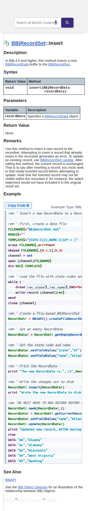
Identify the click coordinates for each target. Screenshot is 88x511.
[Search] (71, 23)
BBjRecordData (17, 64)
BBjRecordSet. (59, 64)
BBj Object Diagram (32, 487)
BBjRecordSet (28, 43)
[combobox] (38, 23)
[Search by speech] (52, 23)
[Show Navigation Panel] (75, 9)
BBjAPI (10, 480)
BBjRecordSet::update (56, 160)
